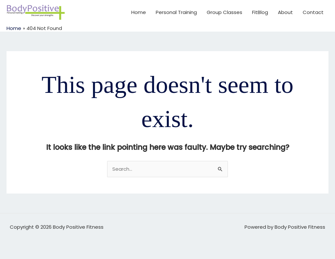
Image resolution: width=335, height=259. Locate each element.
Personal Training (176, 12)
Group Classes (224, 12)
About (285, 12)
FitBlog (260, 12)
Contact (313, 12)
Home (138, 12)
